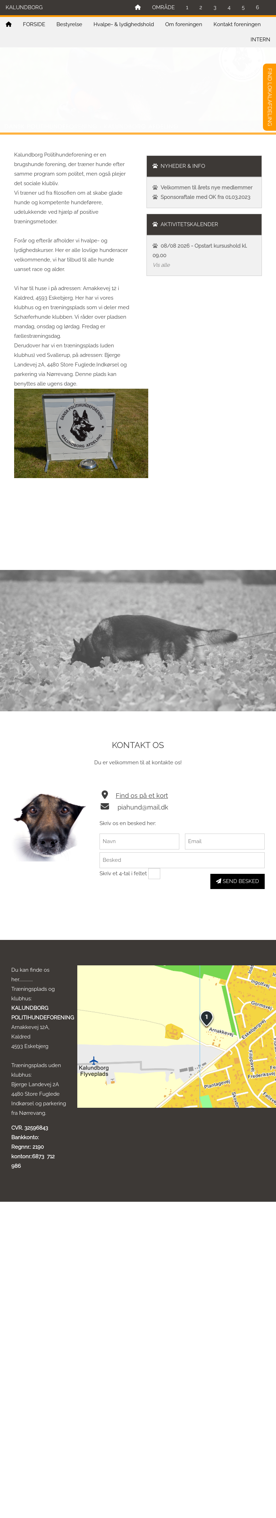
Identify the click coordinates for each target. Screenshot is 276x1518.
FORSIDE (34, 24)
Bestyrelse (69, 24)
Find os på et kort (142, 795)
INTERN (260, 39)
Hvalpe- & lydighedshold (124, 24)
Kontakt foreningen (237, 24)
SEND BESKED (237, 881)
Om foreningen (183, 24)
